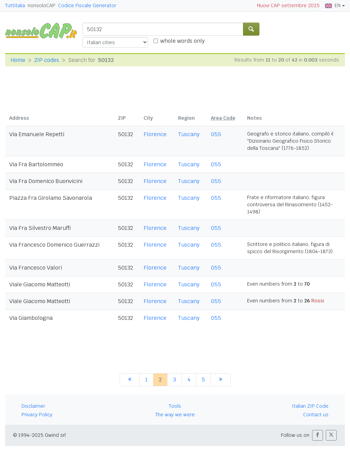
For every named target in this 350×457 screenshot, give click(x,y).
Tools (175, 406)
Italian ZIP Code (310, 406)
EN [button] (332, 5)
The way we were (175, 415)
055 (216, 134)
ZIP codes (46, 60)
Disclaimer (33, 406)
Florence (155, 134)
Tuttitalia (15, 5)
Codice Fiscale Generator (87, 5)
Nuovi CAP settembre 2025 (288, 5)
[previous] (130, 379)
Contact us (315, 415)
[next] (221, 379)
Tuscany (189, 134)
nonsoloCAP (41, 5)
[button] (317, 435)
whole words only (182, 40)
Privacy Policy (37, 415)
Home (18, 60)
